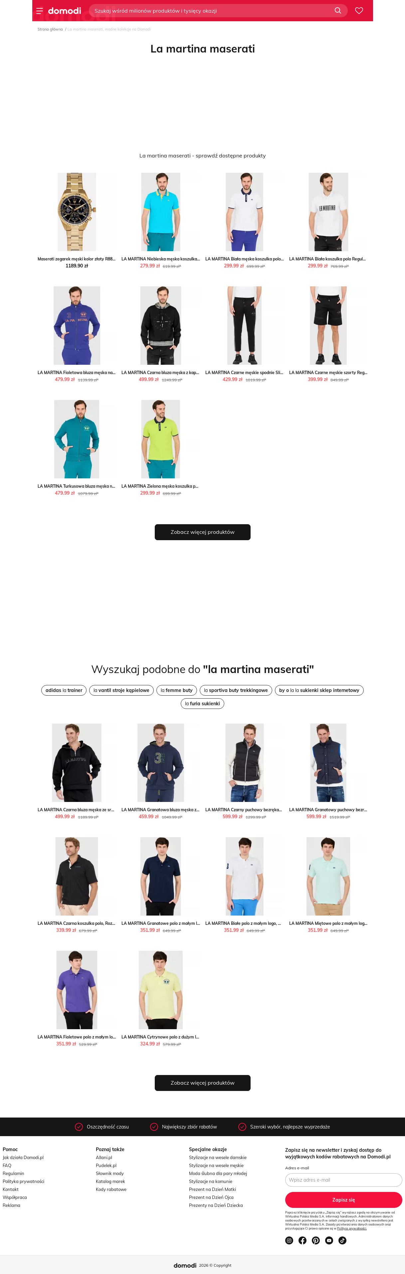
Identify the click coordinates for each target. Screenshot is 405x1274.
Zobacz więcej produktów (203, 532)
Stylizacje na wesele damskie (218, 1157)
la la (319, 690)
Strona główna (50, 29)
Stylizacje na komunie (210, 1181)
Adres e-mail (297, 1167)
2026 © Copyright (215, 1265)
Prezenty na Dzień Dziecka (216, 1205)
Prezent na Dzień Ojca (211, 1197)
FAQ (7, 1165)
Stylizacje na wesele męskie (216, 1165)
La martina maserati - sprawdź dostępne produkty (202, 155)
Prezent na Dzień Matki (212, 1189)
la (64, 690)
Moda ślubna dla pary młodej (218, 1173)
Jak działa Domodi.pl (23, 1157)
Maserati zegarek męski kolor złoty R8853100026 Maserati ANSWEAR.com (109, 258)
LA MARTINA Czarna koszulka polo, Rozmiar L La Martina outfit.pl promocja (109, 923)
